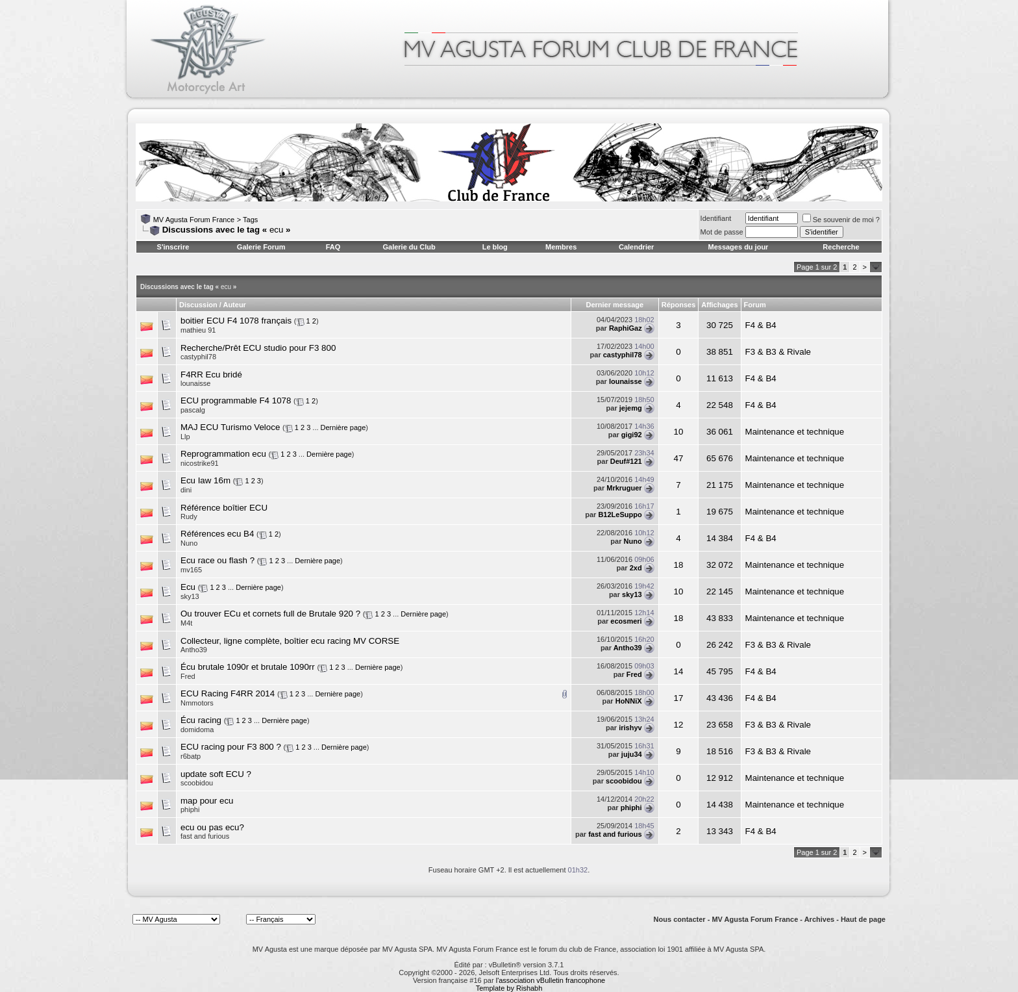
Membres (561, 247)
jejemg (630, 408)
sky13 (189, 596)
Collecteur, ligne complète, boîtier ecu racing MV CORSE (289, 641)
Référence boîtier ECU (223, 508)
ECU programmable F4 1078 (235, 400)
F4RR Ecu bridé (211, 374)
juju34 (631, 754)
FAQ (333, 247)
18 (679, 565)
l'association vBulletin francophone (550, 980)
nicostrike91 (199, 463)
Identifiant (716, 218)
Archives (819, 919)
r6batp (190, 756)
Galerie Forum (261, 247)
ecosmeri (625, 621)
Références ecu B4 (217, 534)
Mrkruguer (623, 488)
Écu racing (200, 720)
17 (679, 698)
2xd (636, 568)
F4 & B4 (760, 325)
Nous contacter (680, 919)
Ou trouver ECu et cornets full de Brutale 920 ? (270, 613)
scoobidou (196, 783)
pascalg (192, 410)
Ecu (187, 587)
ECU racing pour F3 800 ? (230, 747)
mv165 (191, 570)
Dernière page (343, 427)
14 (679, 671)
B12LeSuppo (619, 514)
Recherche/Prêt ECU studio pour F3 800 (258, 348)
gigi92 (631, 435)
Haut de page (863, 919)
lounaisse (195, 383)
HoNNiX (628, 701)
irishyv (630, 727)
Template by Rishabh (509, 988)
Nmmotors (197, 703)
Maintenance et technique (795, 432)
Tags (250, 219)
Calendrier (636, 247)
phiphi (189, 809)
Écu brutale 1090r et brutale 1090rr (247, 667)
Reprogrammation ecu (223, 454)
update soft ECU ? (215, 774)
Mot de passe (722, 232)
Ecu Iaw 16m (205, 480)
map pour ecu (207, 801)
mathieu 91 (198, 330)
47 (679, 458)
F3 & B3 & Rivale (778, 352)
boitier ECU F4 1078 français (236, 320)
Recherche (841, 247)
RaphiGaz (625, 328)
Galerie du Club (408, 247)
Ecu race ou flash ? (217, 560)
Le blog (495, 247)
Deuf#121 (626, 461)
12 (679, 725)
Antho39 (628, 648)
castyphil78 (198, 357)
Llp (185, 436)
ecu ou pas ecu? (212, 827)
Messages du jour (738, 247)
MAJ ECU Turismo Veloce (230, 427)
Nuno (188, 543)
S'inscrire (173, 247)
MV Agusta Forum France (193, 219)
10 (679, 432)
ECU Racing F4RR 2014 (227, 693)
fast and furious (615, 834)
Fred (634, 674)
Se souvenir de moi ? (841, 219)
